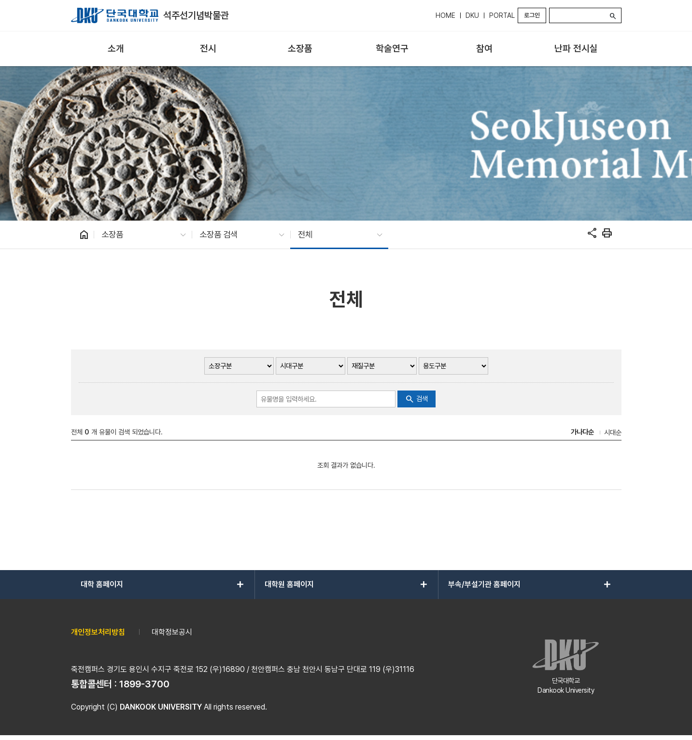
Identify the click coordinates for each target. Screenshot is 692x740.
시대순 (612, 432)
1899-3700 (144, 684)
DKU (472, 15)
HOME (445, 15)
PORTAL (502, 15)
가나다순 (582, 432)
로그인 (532, 15)
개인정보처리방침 (98, 632)
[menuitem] (116, 49)
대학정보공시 (172, 632)
